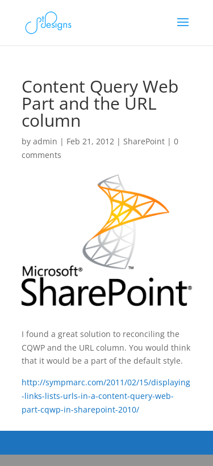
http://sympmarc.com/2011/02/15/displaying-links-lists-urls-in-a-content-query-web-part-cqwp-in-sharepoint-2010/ (106, 396)
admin (45, 141)
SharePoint (144, 141)
